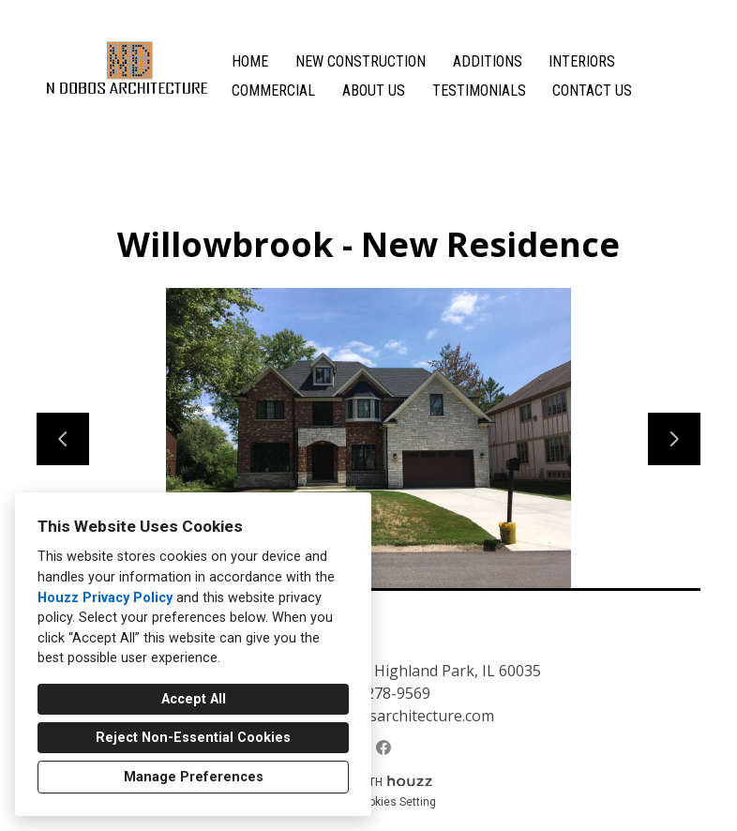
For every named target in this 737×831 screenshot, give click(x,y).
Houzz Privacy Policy (105, 598)
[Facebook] (383, 747)
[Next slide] (674, 439)
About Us (373, 90)
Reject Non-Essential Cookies (193, 738)
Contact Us (592, 90)
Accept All (193, 699)
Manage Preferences (193, 777)
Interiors (582, 61)
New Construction (360, 61)
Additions (487, 61)
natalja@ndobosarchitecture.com (378, 715)
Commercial (273, 90)
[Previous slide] (63, 439)
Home (250, 61)
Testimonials (479, 90)
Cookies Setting (395, 801)
